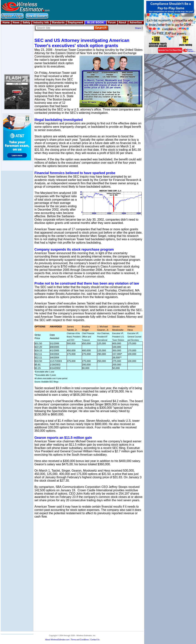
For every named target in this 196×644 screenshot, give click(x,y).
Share (138, 28)
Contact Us (94, 640)
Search (101, 28)
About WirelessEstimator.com (57, 640)
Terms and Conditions (80, 640)
